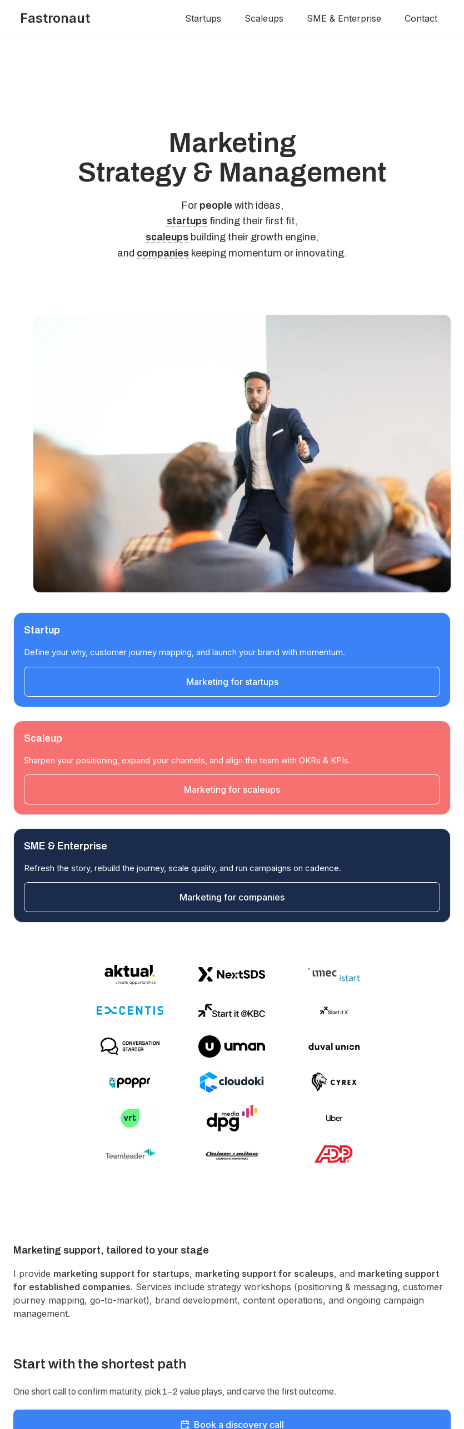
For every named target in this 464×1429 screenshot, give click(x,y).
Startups (203, 18)
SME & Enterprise (344, 18)
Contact (421, 18)
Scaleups (264, 18)
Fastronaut (55, 18)
